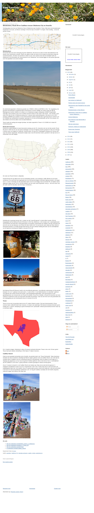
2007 (68, 155)
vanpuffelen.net (69, 339)
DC (17, 453)
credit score (68, 293)
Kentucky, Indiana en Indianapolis (77, 126)
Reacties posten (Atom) (17, 491)
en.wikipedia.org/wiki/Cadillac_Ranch (16, 448)
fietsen (67, 197)
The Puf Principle (69, 337)
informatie (68, 164)
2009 (68, 149)
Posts (68, 326)
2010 (68, 147)
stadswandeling (69, 312)
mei (70, 85)
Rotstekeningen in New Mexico (76, 110)
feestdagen (68, 178)
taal (66, 251)
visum (67, 223)
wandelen (68, 225)
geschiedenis (68, 206)
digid (66, 317)
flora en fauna (69, 195)
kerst (66, 220)
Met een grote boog (73, 124)
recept (67, 256)
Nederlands (68, 275)
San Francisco (69, 216)
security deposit (69, 284)
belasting (67, 246)
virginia (33, 453)
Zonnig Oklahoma (73, 117)
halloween (68, 232)
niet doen (67, 213)
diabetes (67, 235)
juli (70, 82)
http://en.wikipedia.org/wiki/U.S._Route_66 (18, 445)
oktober (71, 77)
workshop (68, 286)
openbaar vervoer (70, 242)
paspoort (67, 319)
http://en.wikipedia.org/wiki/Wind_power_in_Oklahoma (21, 443)
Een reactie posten (8, 462)
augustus (71, 79)
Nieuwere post (6, 488)
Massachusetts (69, 183)
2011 (68, 144)
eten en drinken (69, 180)
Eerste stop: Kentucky (74, 129)
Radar (72, 59)
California (13, 453)
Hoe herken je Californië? (75, 100)
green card (68, 305)
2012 (68, 141)
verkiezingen (68, 272)
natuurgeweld (69, 267)
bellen (67, 291)
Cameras (75, 59)
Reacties (69, 329)
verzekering (68, 244)
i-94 (66, 307)
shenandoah (68, 298)
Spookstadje (71, 97)
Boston (67, 260)
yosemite (67, 228)
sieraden (67, 270)
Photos (79, 59)
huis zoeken (68, 218)
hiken (66, 237)
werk (66, 277)
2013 (68, 139)
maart (70, 90)
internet (67, 239)
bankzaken (68, 204)
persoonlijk (68, 169)
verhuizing (68, 253)
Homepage (32, 488)
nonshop (67, 310)
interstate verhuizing (23, 453)
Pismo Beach (71, 95)
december (71, 74)
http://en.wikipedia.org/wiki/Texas (15, 447)
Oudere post (57, 488)
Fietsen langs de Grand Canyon (76, 103)
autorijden (8, 453)
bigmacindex (68, 188)
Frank (67, 351)
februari (71, 93)
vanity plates (68, 202)
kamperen (68, 296)
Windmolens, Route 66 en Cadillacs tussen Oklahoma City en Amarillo (27, 25)
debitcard (67, 249)
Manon (68, 353)
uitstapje (67, 171)
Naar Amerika (11, 7)
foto (66, 166)
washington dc (39, 453)
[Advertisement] (16, 475)
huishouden (68, 265)
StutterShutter (69, 344)
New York (67, 315)
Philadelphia (68, 300)
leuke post (68, 199)
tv (65, 258)
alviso (66, 289)
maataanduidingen (70, 282)
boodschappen (69, 190)
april (70, 87)
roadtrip (30, 453)
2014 (68, 136)
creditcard (68, 303)
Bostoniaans (68, 263)
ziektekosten (68, 230)
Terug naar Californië (73, 132)
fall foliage (68, 279)
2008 (68, 152)
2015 (68, 72)
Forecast (69, 59)
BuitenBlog (68, 341)
